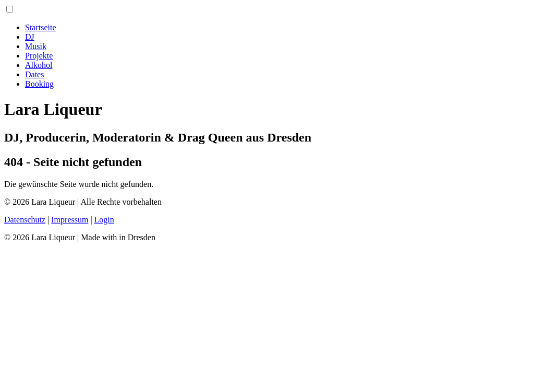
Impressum (69, 219)
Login (104, 219)
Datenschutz (24, 219)
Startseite (40, 27)
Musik (35, 46)
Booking (39, 83)
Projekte (39, 55)
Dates (34, 74)
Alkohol (38, 65)
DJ (29, 36)
